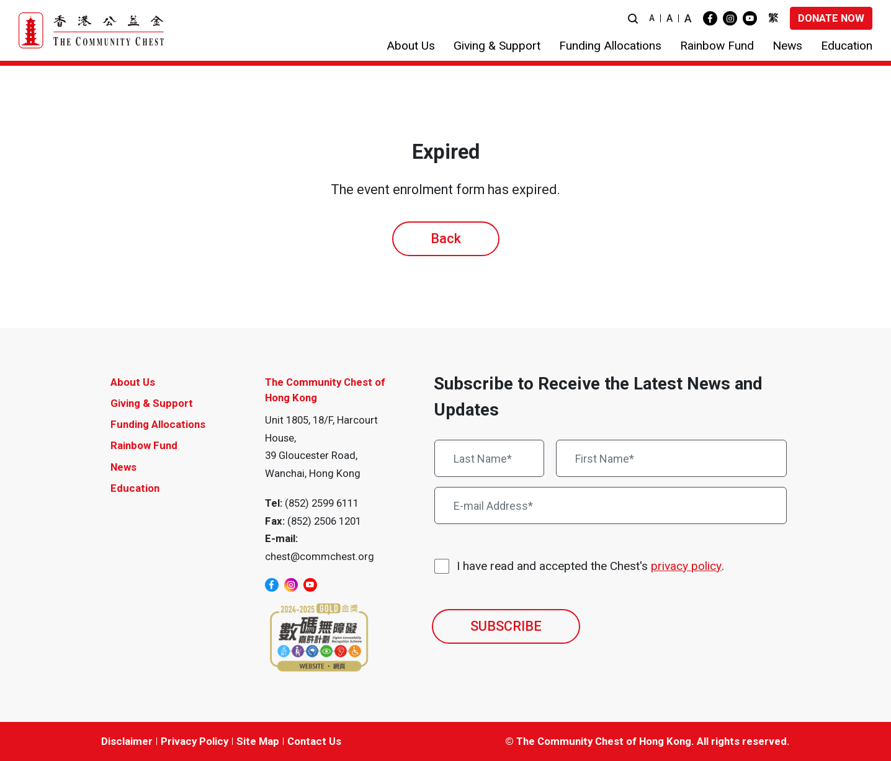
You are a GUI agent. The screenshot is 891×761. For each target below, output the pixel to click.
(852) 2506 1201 (324, 521)
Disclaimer (127, 741)
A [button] (652, 18)
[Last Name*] (489, 458)
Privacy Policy (194, 741)
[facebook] (710, 18)
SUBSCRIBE (506, 626)
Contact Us (314, 741)
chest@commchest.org (319, 556)
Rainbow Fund (143, 445)
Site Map (257, 741)
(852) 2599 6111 (322, 503)
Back (446, 238)
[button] (633, 18)
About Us (132, 382)
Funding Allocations (157, 424)
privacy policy (686, 566)
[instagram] (730, 18)
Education (134, 488)
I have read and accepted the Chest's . (590, 567)
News (123, 467)
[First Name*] (671, 458)
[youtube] (750, 18)
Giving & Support (151, 403)
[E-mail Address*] (610, 505)
